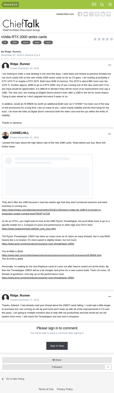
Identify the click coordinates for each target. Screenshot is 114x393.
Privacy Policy (65, 389)
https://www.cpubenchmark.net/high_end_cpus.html (29, 228)
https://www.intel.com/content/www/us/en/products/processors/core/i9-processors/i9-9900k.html (51, 255)
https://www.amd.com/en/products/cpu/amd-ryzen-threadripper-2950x (38, 277)
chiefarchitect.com (65, 14)
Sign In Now (57, 345)
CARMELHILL (19, 132)
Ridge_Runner (13, 51)
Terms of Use (45, 389)
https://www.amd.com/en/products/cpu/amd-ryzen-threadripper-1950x (38, 243)
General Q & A (32, 55)
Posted (24, 68)
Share (56, 360)
